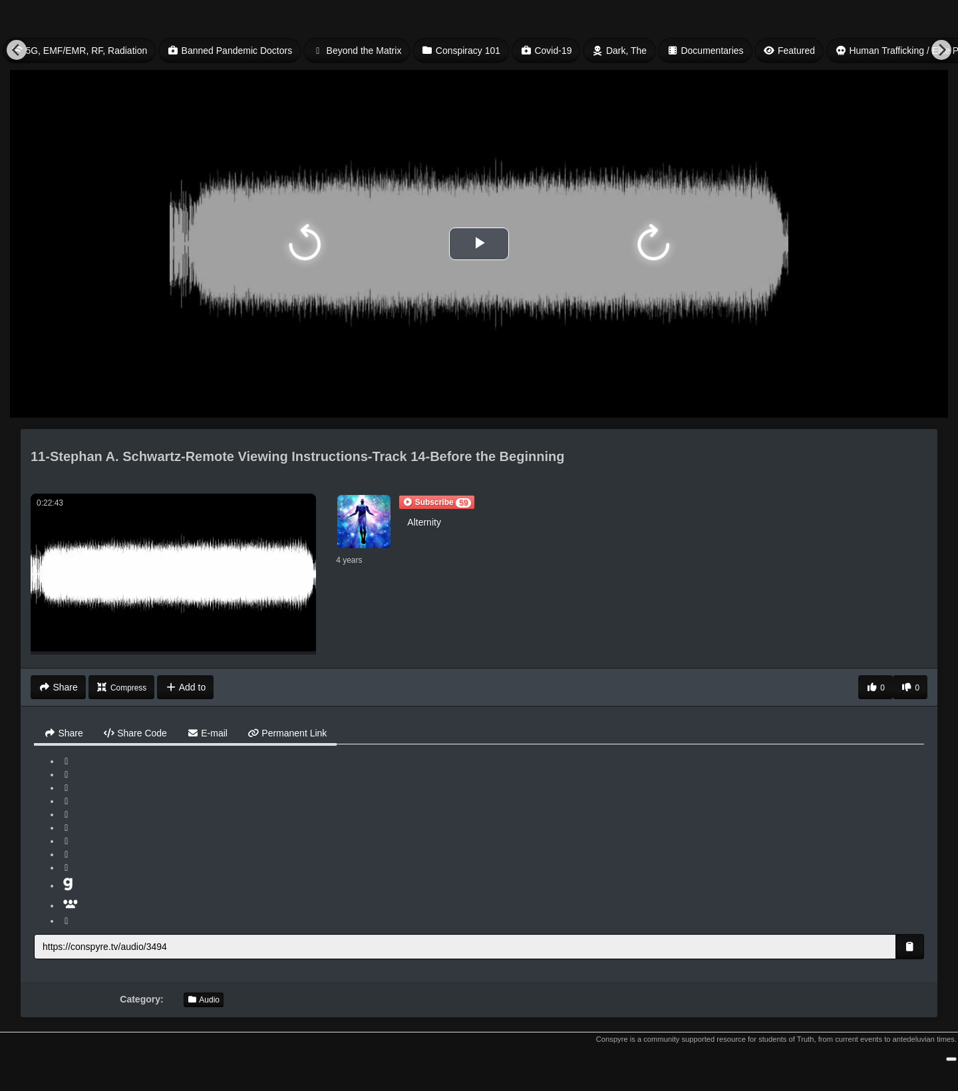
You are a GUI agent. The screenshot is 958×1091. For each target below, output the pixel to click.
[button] (437, 502)
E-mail (207, 733)
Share (63, 733)
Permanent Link (287, 733)
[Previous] (17, 50)
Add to (185, 687)
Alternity (424, 522)
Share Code (135, 733)
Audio (204, 1000)
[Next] (941, 50)
